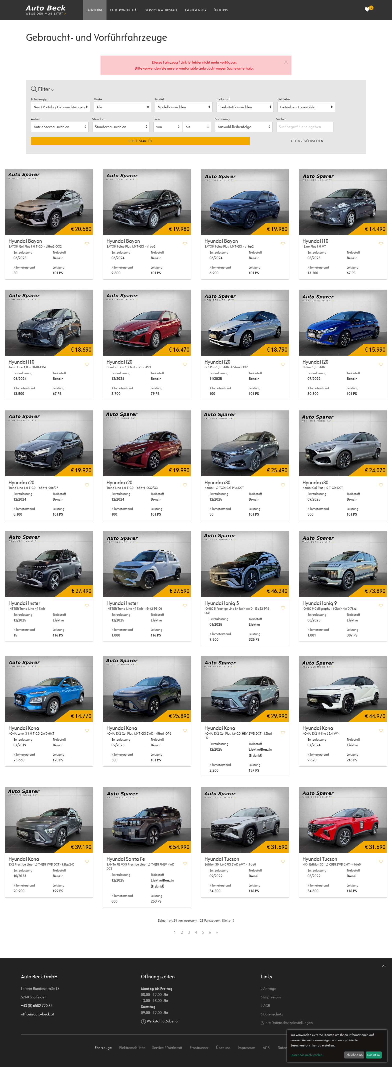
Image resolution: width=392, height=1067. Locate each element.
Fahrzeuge (94, 10)
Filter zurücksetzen (307, 141)
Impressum (271, 997)
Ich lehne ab (354, 1055)
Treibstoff (223, 99)
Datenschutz (272, 1014)
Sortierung (222, 119)
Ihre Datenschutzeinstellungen (287, 1022)
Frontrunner (195, 10)
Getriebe (284, 99)
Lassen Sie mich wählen (306, 1055)
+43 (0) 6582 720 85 (36, 1005)
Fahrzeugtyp (39, 99)
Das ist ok (373, 1055)
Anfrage (268, 988)
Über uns (221, 10)
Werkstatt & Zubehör (163, 1021)
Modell (159, 99)
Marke (98, 99)
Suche (281, 119)
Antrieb (36, 119)
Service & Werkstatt (162, 10)
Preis (157, 119)
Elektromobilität (124, 10)
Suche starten (140, 141)
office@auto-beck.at (37, 1014)
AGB (265, 1005)
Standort (98, 119)
